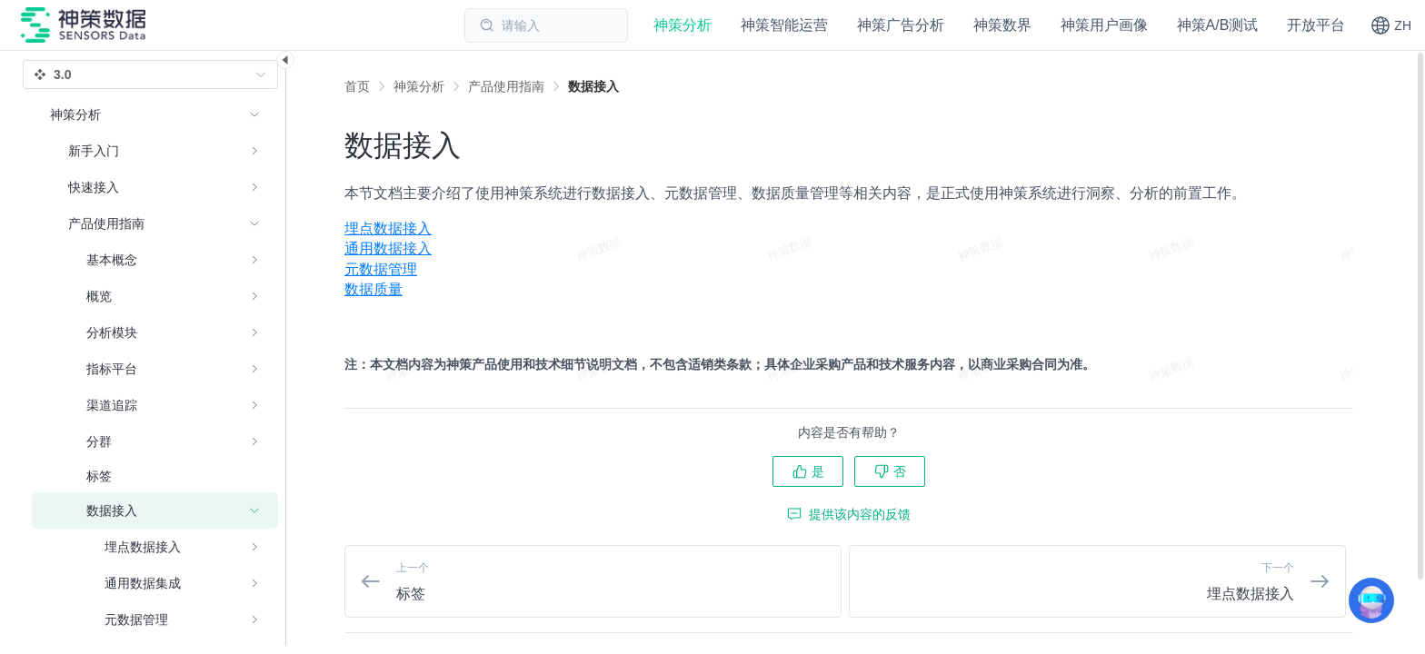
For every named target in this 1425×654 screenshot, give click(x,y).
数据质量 (373, 289)
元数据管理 (380, 269)
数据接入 (593, 86)
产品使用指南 (506, 86)
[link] (419, 86)
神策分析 (419, 86)
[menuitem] (848, 229)
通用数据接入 (388, 248)
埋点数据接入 (388, 228)
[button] (1390, 25)
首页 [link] (357, 86)
